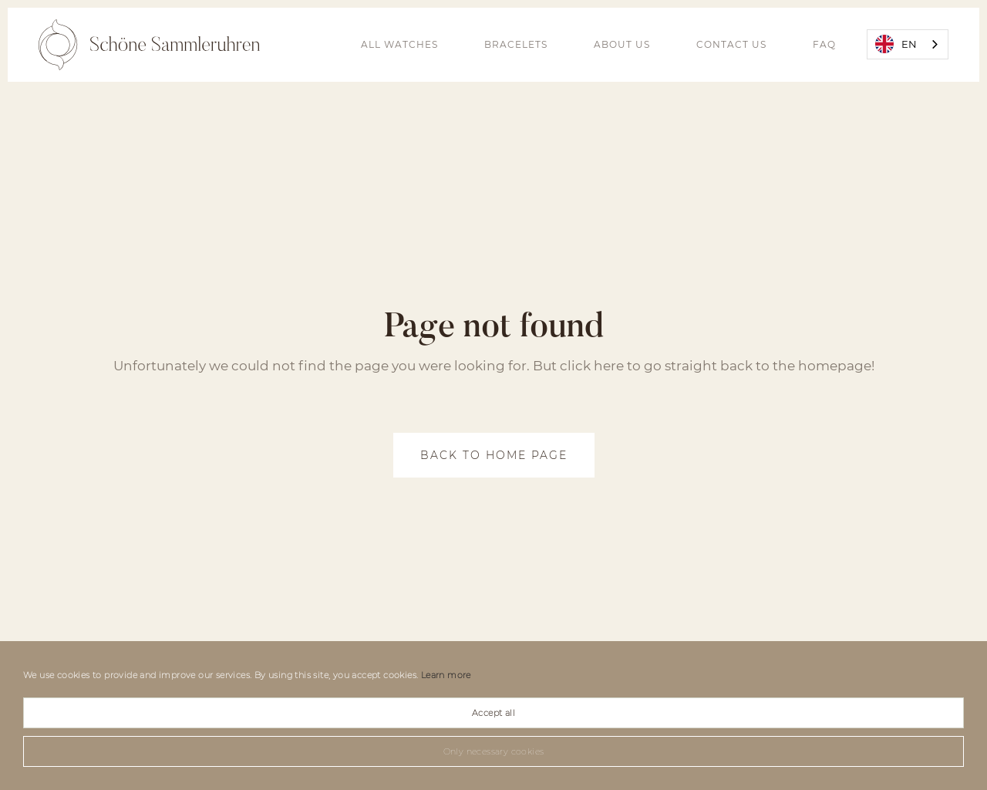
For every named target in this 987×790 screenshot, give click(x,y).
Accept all (493, 712)
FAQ (824, 44)
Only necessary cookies (493, 751)
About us (622, 44)
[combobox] (907, 44)
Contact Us (731, 44)
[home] (149, 44)
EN (896, 44)
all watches (399, 44)
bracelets (515, 44)
